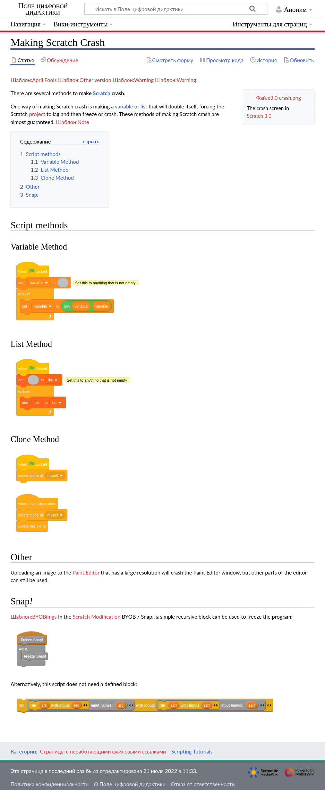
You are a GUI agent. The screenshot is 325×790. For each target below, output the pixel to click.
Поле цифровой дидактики (43, 9)
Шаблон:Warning (133, 80)
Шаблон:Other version (84, 80)
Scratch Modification (97, 614)
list (143, 106)
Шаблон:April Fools (33, 80)
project (37, 114)
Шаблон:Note (72, 122)
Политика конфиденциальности (49, 780)
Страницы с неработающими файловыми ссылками (103, 748)
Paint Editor (86, 570)
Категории (23, 748)
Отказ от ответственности (203, 780)
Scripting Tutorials (192, 748)
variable (124, 106)
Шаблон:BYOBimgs (33, 614)
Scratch (101, 93)
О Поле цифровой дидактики (130, 780)
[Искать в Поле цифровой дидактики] (176, 8)
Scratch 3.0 (259, 116)
